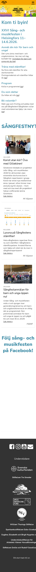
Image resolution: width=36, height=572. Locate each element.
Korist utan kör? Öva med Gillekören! (15, 161)
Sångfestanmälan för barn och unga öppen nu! (16, 293)
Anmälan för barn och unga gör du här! (16, 60)
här (5, 77)
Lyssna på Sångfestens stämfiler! (17, 234)
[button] (33, 2)
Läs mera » (8, 196)
